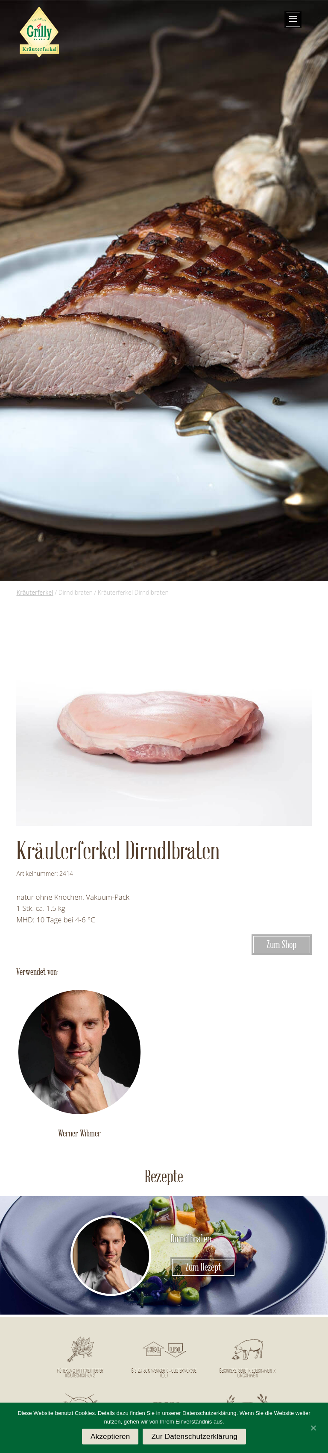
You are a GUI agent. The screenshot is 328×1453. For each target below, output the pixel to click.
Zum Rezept (203, 1267)
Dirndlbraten (190, 1239)
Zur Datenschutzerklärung (194, 1436)
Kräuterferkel (34, 592)
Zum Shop (281, 945)
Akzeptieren (110, 1436)
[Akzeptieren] (313, 1428)
